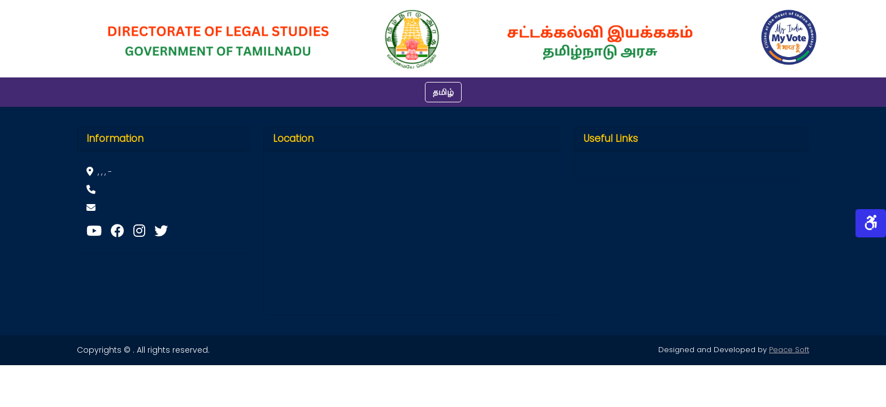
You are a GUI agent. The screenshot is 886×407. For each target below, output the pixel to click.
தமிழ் (443, 92)
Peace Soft (789, 349)
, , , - (99, 171)
